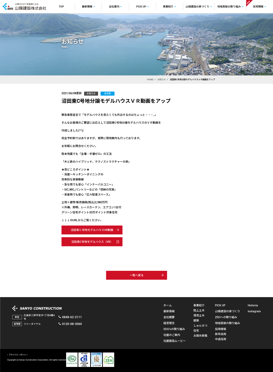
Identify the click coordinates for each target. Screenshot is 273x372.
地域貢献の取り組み (227, 323)
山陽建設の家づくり (227, 311)
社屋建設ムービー (174, 340)
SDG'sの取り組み (174, 329)
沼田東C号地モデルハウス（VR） (92, 241)
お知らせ (161, 79)
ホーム (167, 305)
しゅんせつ (200, 325)
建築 (196, 320)
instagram (254, 311)
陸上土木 (198, 310)
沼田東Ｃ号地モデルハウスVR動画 (92, 229)
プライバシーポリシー (18, 355)
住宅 (196, 330)
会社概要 (168, 317)
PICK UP (220, 305)
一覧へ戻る (137, 275)
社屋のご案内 (171, 335)
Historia (253, 305)
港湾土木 (198, 315)
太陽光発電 (200, 335)
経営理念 (168, 323)
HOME (150, 79)
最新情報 (168, 311)
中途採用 (220, 339)
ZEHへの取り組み (226, 317)
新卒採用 (220, 334)
